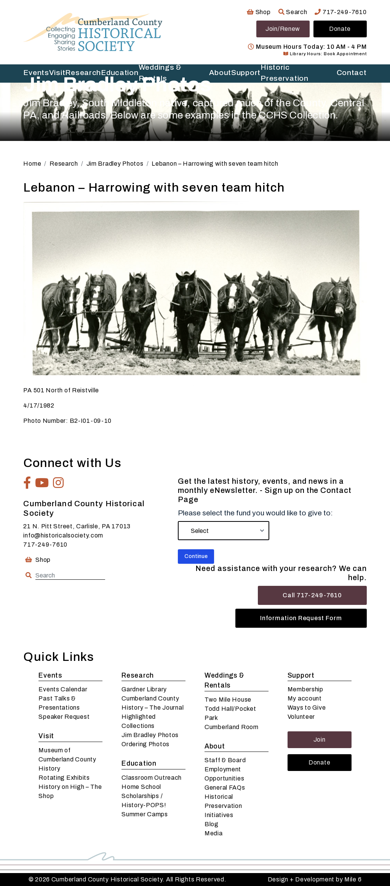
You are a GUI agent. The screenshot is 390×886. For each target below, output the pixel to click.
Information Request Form (301, 618)
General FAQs (225, 787)
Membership (305, 689)
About (215, 746)
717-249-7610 (340, 12)
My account (305, 698)
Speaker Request (64, 716)
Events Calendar (62, 689)
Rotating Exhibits (64, 777)
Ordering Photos (145, 744)
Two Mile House (228, 699)
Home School (141, 787)
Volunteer (301, 716)
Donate (340, 29)
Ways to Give (307, 707)
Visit (46, 736)
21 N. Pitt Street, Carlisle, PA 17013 (77, 526)
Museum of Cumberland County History (67, 759)
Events (50, 675)
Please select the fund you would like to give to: (255, 513)
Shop (258, 12)
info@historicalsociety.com (63, 535)
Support (301, 675)
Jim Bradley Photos (150, 735)
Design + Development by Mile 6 (315, 879)
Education (138, 763)
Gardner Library (144, 689)
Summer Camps (144, 814)
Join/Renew (282, 29)
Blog (212, 824)
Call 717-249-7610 (312, 595)
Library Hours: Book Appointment (324, 53)
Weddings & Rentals (225, 680)
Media (214, 833)
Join (319, 739)
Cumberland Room (232, 727)
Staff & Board (225, 760)
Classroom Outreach (151, 777)
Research (137, 675)
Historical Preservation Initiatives (223, 805)
